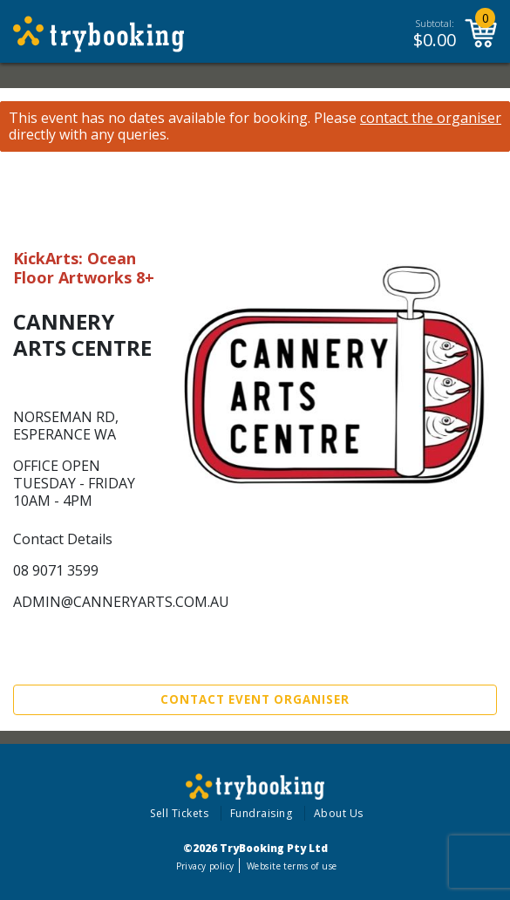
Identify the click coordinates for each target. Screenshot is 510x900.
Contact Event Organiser (255, 699)
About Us (339, 813)
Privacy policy (205, 866)
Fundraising (261, 813)
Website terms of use (292, 866)
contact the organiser (430, 118)
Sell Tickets (179, 813)
